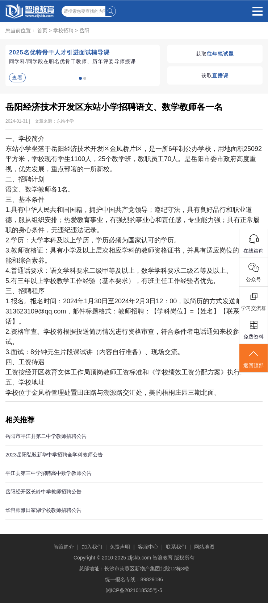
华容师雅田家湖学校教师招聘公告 (43, 510)
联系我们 (176, 547)
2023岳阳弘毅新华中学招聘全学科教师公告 (54, 455)
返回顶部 (253, 358)
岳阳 (84, 30)
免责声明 (120, 547)
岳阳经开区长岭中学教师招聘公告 (43, 492)
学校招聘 (63, 30)
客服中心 (148, 547)
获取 (215, 54)
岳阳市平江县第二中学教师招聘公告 (46, 436)
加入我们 (92, 547)
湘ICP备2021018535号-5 (134, 590)
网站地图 (204, 547)
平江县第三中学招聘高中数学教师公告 (48, 473)
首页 (42, 30)
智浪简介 (64, 547)
